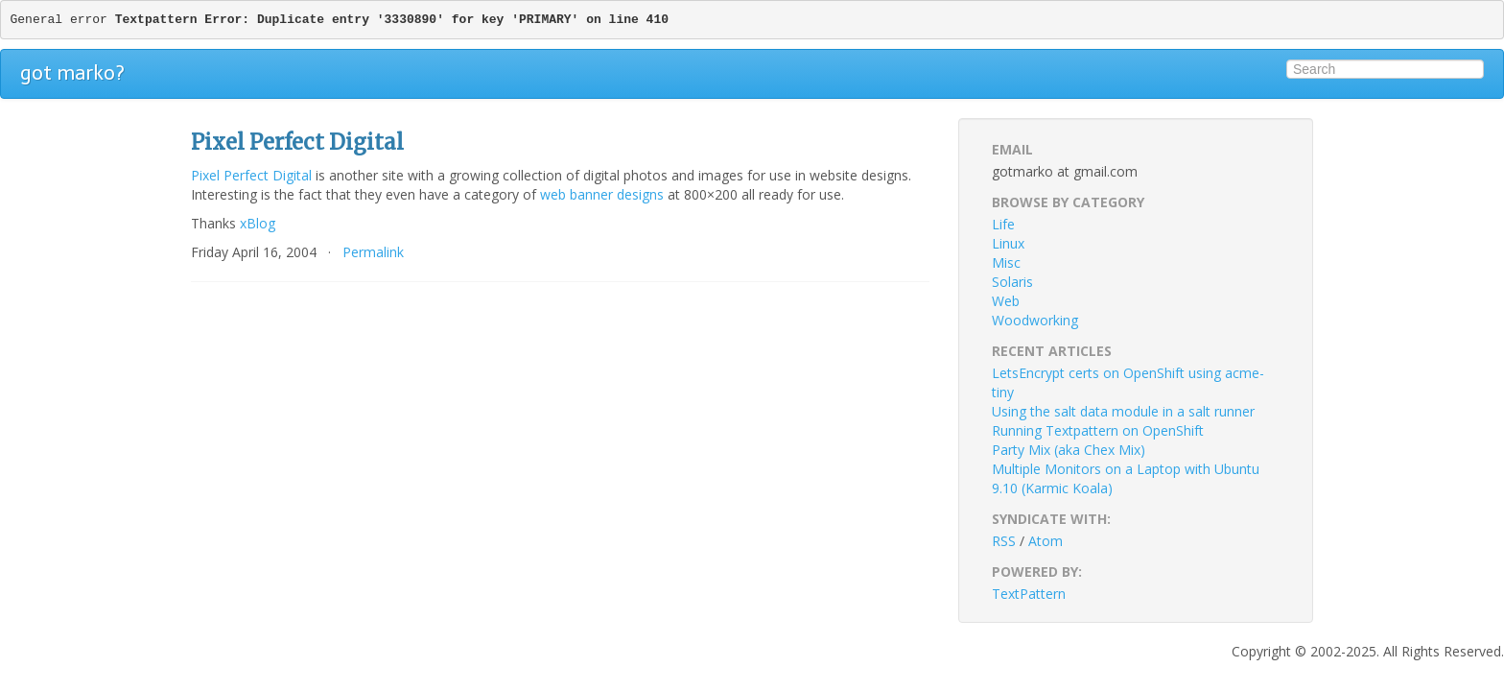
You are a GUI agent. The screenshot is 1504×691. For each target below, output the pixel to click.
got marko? (72, 72)
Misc (1006, 262)
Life (1003, 224)
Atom (1045, 541)
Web (1006, 301)
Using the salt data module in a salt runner (1123, 411)
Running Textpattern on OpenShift (1098, 430)
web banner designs (602, 194)
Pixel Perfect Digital (251, 175)
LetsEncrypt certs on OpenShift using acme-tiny (1128, 382)
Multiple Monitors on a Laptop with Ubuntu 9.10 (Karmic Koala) (1125, 478)
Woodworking (1035, 320)
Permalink (373, 252)
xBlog (257, 223)
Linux (1008, 243)
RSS (1004, 541)
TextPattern (1029, 593)
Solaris (1012, 282)
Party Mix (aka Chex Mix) (1068, 450)
